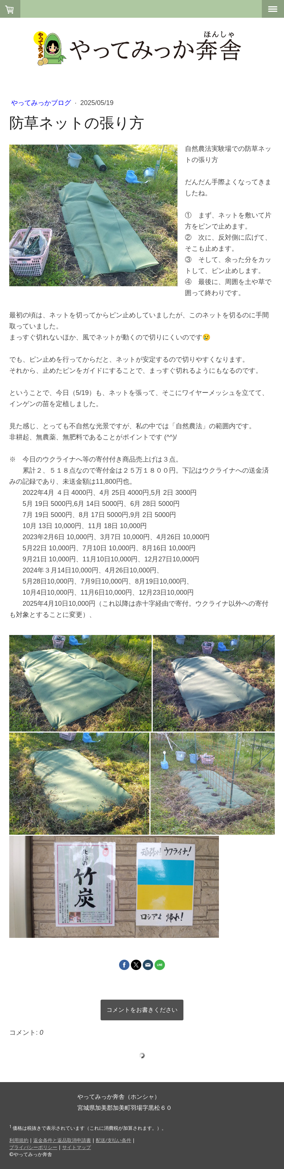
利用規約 (18, 1140)
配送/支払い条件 (113, 1140)
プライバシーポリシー (33, 1147)
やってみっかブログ (42, 103)
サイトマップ (76, 1147)
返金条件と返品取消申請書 (62, 1140)
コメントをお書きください (142, 1010)
